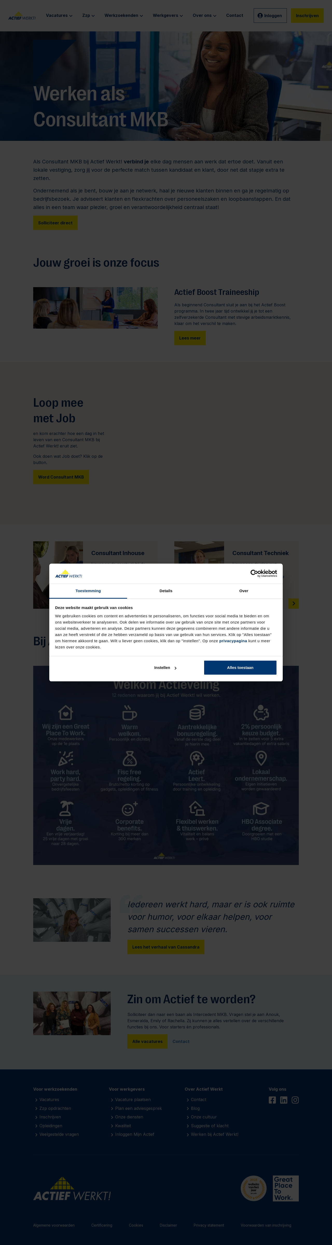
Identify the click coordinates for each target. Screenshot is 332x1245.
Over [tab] (243, 591)
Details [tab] (166, 591)
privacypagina (233, 641)
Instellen (165, 667)
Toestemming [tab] (88, 591)
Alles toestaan (240, 667)
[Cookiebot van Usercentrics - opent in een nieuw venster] (254, 574)
